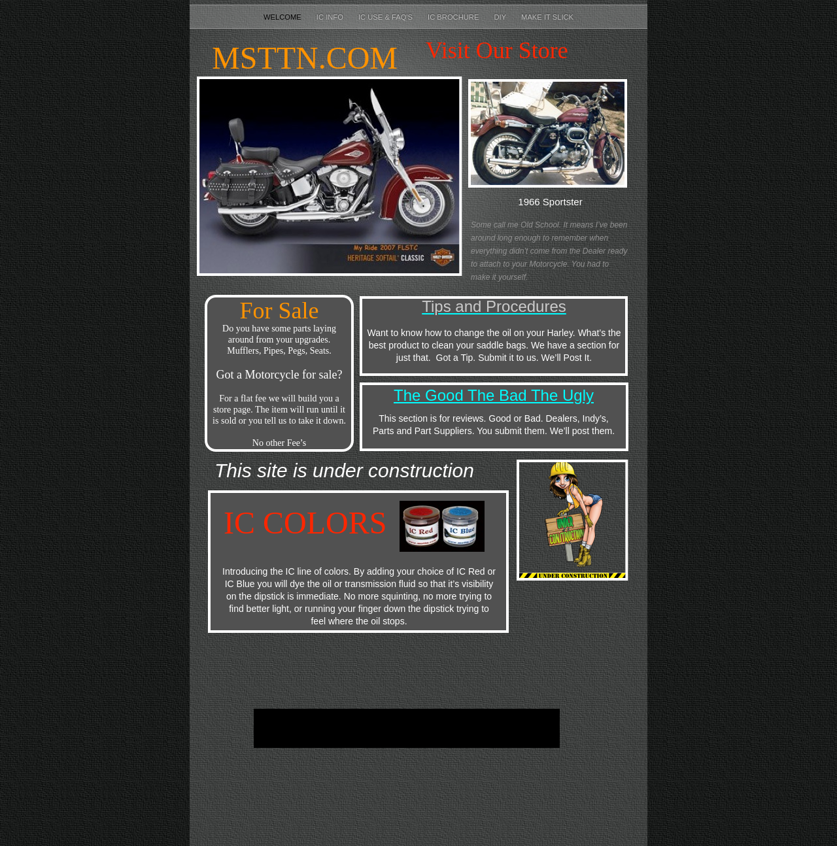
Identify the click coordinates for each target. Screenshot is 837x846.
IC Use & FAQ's (386, 17)
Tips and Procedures (494, 306)
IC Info (330, 17)
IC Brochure (454, 17)
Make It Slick (547, 17)
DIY (501, 17)
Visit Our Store (497, 50)
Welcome (283, 17)
